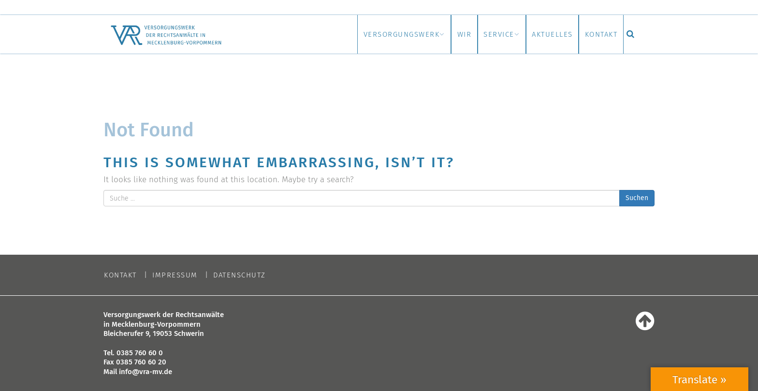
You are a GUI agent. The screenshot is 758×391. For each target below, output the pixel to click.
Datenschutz (239, 275)
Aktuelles (533, 34)
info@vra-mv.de (145, 371)
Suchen (637, 198)
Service (466, 34)
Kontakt (595, 34)
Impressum (175, 275)
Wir (419, 34)
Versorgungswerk (343, 34)
